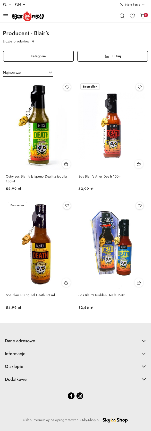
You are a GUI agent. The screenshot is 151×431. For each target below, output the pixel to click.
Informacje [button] (75, 353)
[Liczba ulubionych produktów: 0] (132, 15)
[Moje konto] (132, 4)
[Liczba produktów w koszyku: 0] (142, 15)
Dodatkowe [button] (75, 379)
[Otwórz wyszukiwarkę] (122, 15)
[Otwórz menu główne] (5, 15)
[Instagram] (79, 395)
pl (7, 4)
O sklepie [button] (75, 366)
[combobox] (28, 72)
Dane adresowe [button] (75, 341)
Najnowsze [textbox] (12, 72)
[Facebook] (71, 395)
